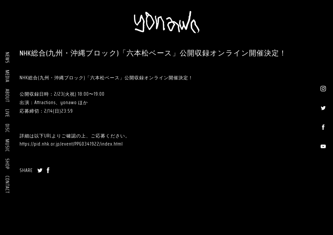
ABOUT (7, 95)
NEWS (7, 57)
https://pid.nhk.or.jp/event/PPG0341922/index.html (71, 144)
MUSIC (7, 145)
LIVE (7, 113)
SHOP (7, 163)
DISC (7, 128)
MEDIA (7, 76)
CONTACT (7, 185)
